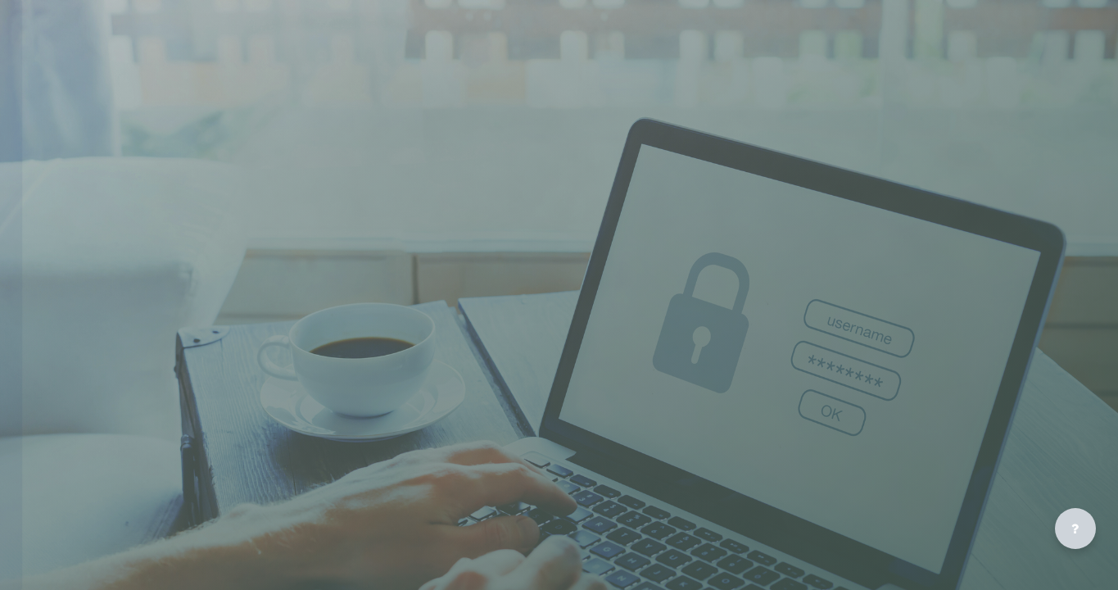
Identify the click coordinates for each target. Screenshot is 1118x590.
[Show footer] (1075, 528)
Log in (201, 296)
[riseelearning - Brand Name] (200, 76)
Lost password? (72, 335)
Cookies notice (200, 392)
